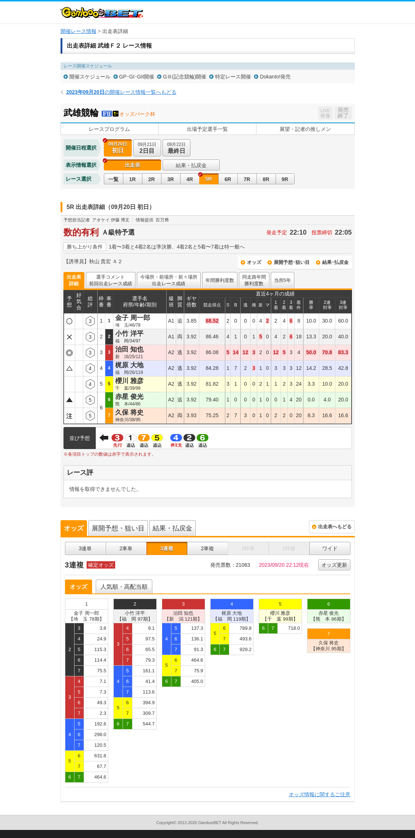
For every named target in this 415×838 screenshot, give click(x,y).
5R (208, 179)
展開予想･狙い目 (292, 262)
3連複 (167, 548)
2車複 (207, 548)
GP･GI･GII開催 (136, 77)
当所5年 (282, 280)
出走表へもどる (335, 526)
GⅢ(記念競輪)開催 (184, 77)
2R (151, 179)
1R (132, 179)
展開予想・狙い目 (118, 528)
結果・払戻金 (191, 165)
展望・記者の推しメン (305, 129)
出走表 (132, 165)
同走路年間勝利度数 (254, 280)
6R (228, 179)
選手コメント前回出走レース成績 (110, 280)
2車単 (126, 548)
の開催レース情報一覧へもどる (121, 92)
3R (170, 179)
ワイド (330, 548)
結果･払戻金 (335, 262)
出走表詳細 (74, 280)
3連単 (85, 548)
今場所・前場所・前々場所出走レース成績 (168, 280)
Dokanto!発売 (275, 77)
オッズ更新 (334, 565)
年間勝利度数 (219, 280)
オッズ (254, 262)
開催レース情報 (79, 31)
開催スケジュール (89, 77)
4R (189, 179)
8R (266, 179)
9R (285, 179)
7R (247, 179)
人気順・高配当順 (124, 587)
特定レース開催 (233, 77)
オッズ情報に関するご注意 (319, 794)
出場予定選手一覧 (207, 129)
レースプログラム (109, 129)
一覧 (113, 179)
